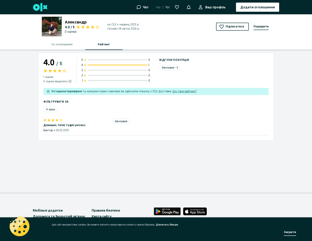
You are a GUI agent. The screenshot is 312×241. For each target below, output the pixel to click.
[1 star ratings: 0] (116, 80)
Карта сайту (102, 216)
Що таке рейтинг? (185, 91)
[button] (188, 7)
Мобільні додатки (48, 210)
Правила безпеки (106, 210)
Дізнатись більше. (167, 224)
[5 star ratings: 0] (116, 60)
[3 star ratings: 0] (116, 70)
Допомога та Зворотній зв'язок (59, 216)
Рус (168, 7)
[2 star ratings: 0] (116, 75)
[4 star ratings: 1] (116, 65)
